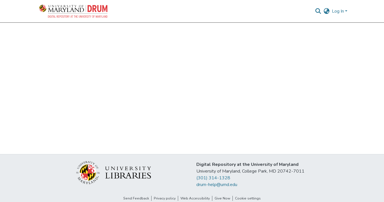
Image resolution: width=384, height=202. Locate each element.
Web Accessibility (195, 198)
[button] (74, 11)
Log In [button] (338, 11)
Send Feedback (136, 198)
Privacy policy (165, 198)
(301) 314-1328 (213, 178)
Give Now (222, 198)
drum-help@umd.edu (216, 185)
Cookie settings (248, 198)
